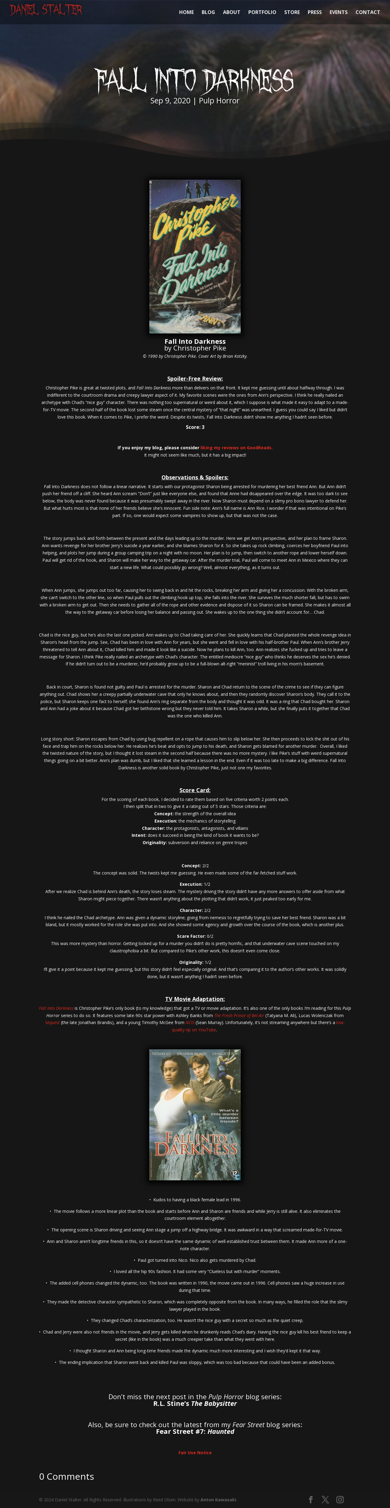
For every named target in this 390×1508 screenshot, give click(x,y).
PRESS (315, 13)
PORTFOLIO (262, 13)
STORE (292, 13)
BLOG (208, 13)
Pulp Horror (219, 100)
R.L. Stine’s (195, 1403)
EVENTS (339, 13)
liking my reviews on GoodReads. (236, 447)
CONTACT (368, 13)
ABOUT (231, 13)
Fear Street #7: (195, 1431)
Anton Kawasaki (218, 1500)
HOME (186, 13)
